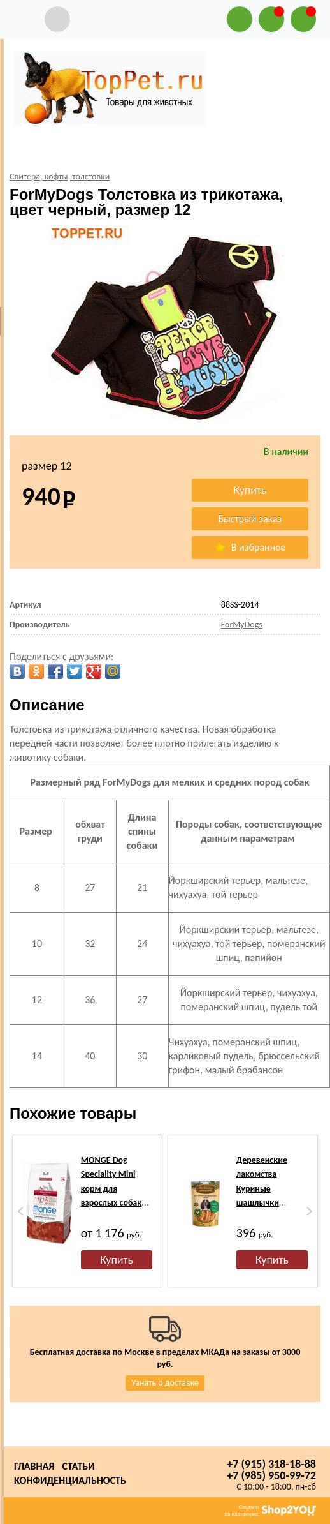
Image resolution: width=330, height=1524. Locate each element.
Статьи (78, 1466)
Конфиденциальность (70, 1480)
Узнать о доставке (165, 1382)
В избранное (249, 547)
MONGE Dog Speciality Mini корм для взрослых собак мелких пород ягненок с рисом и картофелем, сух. (116, 1202)
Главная (34, 1466)
